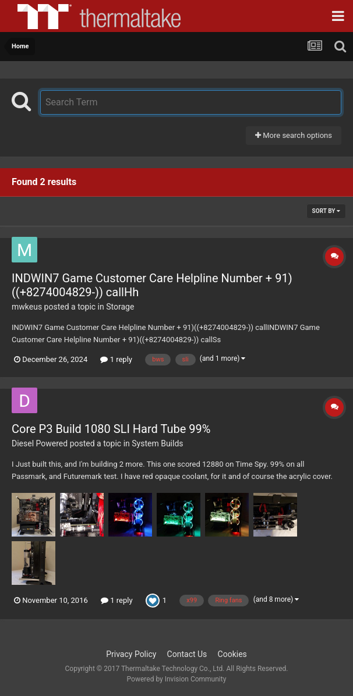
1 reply (116, 359)
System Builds (157, 443)
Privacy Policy (131, 654)
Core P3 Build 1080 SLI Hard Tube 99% (111, 429)
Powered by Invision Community (177, 679)
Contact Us (187, 654)
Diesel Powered (40, 443)
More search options (293, 135)
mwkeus (27, 306)
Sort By (326, 211)
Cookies (232, 654)
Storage (120, 306)
